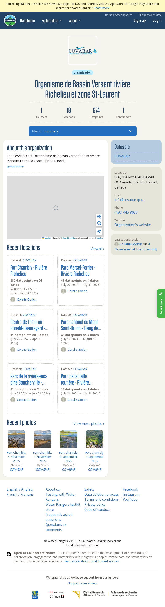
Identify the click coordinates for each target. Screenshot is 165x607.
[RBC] (34, 595)
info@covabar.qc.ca (129, 199)
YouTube (130, 499)
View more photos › (89, 423)
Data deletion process (101, 494)
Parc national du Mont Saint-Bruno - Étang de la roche (79, 328)
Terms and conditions (101, 499)
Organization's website (132, 224)
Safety (89, 489)
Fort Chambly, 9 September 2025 (68, 457)
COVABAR (29, 260)
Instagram (131, 494)
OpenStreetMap (69, 238)
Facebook (130, 489)
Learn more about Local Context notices (91, 561)
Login (157, 20)
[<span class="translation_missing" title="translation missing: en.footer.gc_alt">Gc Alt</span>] (56, 595)
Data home (27, 20)
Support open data (150, 15)
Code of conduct (97, 509)
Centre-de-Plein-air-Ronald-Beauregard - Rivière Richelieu (27, 328)
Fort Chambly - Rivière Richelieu (28, 270)
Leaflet (46, 238)
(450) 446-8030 (126, 212)
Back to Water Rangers (118, 15)
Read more (15, 166)
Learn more (102, 8)
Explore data (52, 20)
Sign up (140, 20)
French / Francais (20, 494)
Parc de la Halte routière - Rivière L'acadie (75, 382)
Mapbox (100, 238)
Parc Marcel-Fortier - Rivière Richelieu (78, 270)
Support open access (82, 583)
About (75, 20)
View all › (97, 248)
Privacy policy (94, 504)
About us (53, 489)
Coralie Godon (23, 299)
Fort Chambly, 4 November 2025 (16, 457)
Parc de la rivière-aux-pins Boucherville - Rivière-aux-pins (28, 382)
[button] (99, 217)
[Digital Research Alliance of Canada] (104, 595)
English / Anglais (20, 489)
